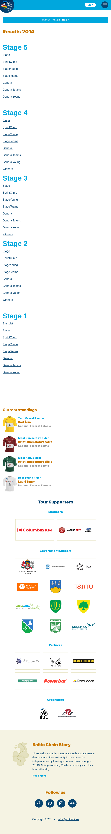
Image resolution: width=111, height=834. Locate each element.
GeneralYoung (11, 96)
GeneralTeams (12, 89)
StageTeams (10, 75)
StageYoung (10, 68)
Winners (8, 169)
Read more (39, 775)
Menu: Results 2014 (54, 19)
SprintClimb (10, 61)
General (8, 82)
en (89, 4)
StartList (8, 323)
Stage (6, 54)
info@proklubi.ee (68, 819)
